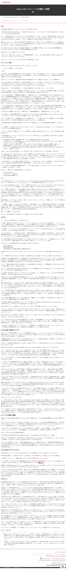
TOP (3, 17)
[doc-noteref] (20, 59)
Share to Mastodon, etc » (58, 562)
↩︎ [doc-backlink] (8, 538)
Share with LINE (44, 558)
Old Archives (7, 17)
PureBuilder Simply (22, 567)
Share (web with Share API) (58, 558)
